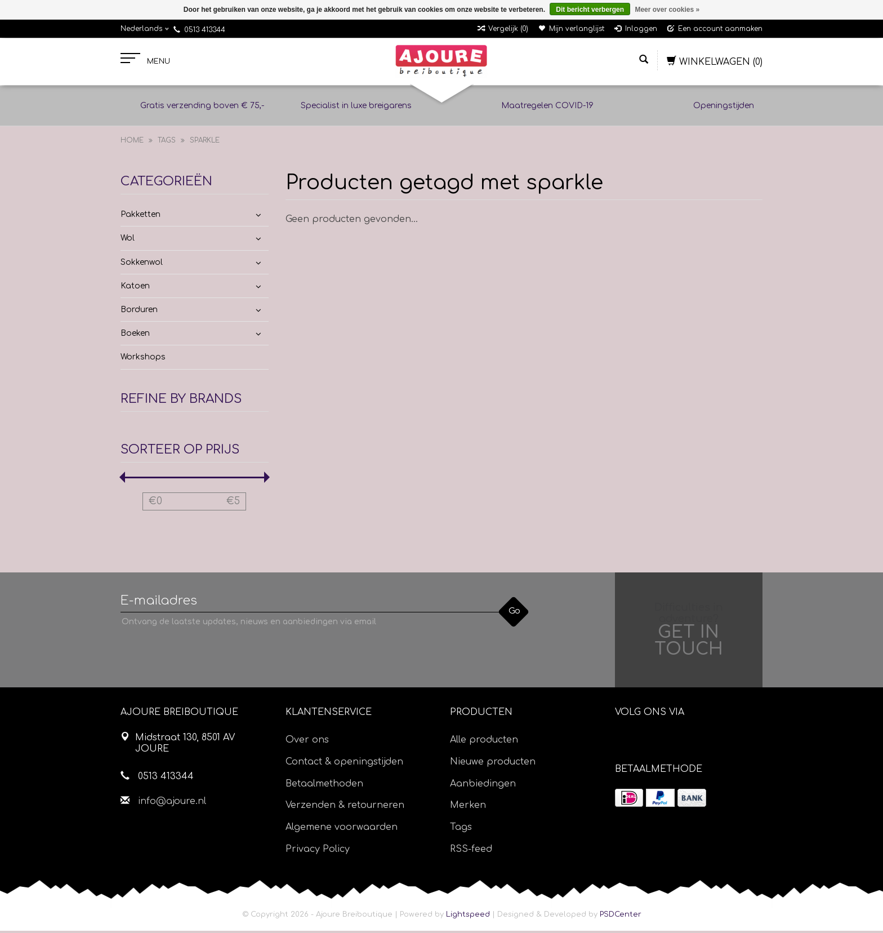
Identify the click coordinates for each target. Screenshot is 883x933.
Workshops (143, 360)
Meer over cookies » (667, 10)
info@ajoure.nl (172, 803)
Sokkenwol (142, 264)
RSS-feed (471, 851)
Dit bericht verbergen (590, 10)
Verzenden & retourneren (345, 807)
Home (132, 142)
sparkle (205, 142)
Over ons (307, 742)
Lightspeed (468, 917)
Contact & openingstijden (344, 764)
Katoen (135, 288)
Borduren (139, 312)
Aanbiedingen (483, 786)
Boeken (135, 335)
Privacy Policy (318, 851)
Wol (128, 241)
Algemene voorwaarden (342, 829)
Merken (468, 807)
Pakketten (140, 216)
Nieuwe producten (493, 764)
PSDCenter (620, 917)
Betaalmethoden (324, 786)
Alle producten (484, 742)
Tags (167, 142)
